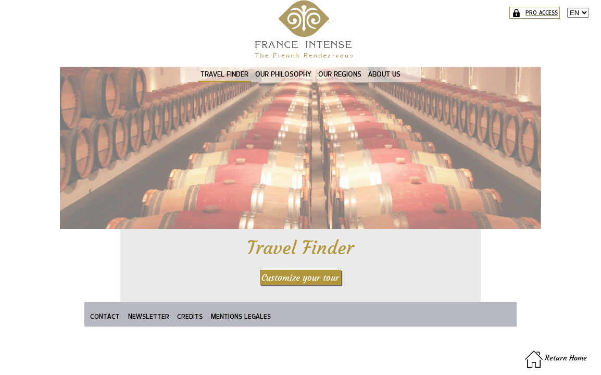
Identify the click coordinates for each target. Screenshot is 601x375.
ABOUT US (384, 74)
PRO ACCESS (535, 12)
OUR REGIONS (339, 74)
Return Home (556, 357)
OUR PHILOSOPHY (283, 74)
